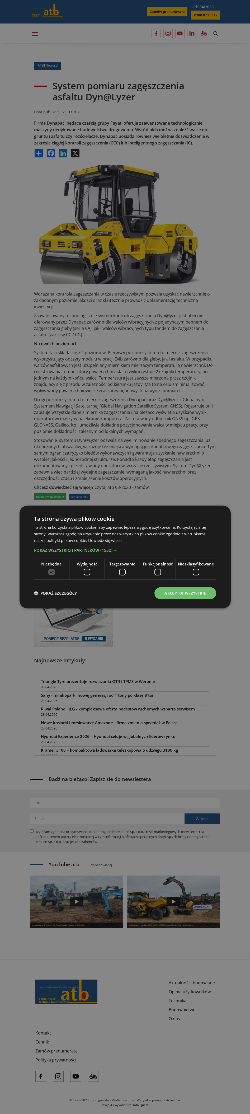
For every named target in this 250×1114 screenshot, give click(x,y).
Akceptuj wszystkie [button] (185, 593)
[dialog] (125, 557)
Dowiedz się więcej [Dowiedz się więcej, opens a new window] (105, 540)
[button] (125, 549)
